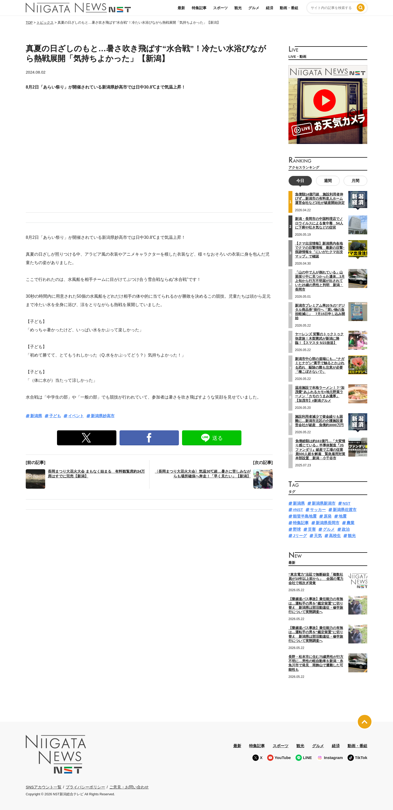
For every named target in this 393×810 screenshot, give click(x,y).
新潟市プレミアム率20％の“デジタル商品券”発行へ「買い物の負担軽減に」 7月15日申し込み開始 (320, 311)
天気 (318, 535)
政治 (346, 529)
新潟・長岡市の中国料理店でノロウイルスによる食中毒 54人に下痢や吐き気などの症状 (319, 222)
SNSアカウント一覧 (43, 786)
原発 (328, 515)
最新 (181, 8)
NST (346, 503)
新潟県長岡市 (327, 522)
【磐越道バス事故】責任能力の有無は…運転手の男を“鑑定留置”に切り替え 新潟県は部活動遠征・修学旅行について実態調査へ (315, 633)
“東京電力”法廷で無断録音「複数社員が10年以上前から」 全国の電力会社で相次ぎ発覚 (315, 578)
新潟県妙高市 (103, 416)
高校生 (335, 535)
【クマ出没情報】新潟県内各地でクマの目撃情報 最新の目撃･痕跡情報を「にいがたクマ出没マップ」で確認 (320, 249)
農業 (350, 522)
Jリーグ (300, 535)
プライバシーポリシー (85, 786)
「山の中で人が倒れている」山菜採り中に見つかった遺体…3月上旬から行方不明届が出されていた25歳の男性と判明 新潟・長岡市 (320, 280)
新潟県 (36, 416)
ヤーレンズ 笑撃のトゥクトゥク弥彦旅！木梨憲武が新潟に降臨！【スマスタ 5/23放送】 (319, 338)
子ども (55, 416)
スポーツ (220, 8)
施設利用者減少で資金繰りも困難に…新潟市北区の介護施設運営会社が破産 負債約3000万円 (319, 420)
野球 (297, 529)
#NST (298, 509)
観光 (238, 8)
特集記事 (199, 8)
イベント (76, 416)
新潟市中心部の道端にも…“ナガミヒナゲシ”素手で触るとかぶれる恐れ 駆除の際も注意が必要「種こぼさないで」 (320, 364)
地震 (343, 515)
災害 (312, 529)
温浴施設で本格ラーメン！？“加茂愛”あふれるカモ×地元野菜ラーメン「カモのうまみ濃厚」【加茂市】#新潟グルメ (320, 393)
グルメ (253, 8)
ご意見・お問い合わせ (129, 786)
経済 (269, 8)
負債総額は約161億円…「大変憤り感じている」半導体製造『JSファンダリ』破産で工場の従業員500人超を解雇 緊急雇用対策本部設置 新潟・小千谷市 (320, 449)
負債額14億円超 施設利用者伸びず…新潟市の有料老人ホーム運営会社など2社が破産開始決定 (320, 198)
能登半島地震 (305, 515)
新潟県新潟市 (323, 503)
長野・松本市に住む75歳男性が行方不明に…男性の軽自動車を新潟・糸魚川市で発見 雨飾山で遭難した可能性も (315, 662)
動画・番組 (289, 8)
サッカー (318, 509)
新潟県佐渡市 (344, 509)
